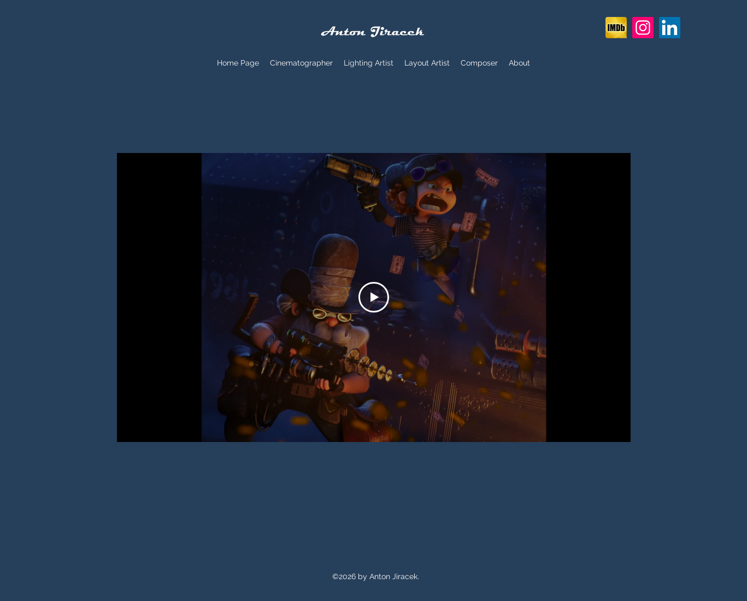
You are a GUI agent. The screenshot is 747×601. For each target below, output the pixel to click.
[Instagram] (643, 27)
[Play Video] (373, 297)
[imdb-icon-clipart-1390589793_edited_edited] (616, 27)
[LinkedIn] (669, 27)
